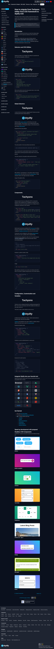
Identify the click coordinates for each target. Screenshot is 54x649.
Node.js (31, 613)
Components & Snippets (15, 4)
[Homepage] (5, 1)
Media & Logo (3, 639)
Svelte (6, 615)
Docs (9, 4)
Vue (16, 615)
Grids (42, 624)
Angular (2, 613)
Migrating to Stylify (36, 609)
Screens (20, 418)
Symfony (9, 615)
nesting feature (33, 173)
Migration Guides (4, 618)
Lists (45, 624)
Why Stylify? (23, 4)
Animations (3, 624)
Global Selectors (22, 423)
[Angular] (36, 386)
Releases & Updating (44, 609)
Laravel (21, 613)
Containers (24, 624)
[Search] (42, 4)
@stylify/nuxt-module (22, 630)
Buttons (20, 624)
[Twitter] (48, 1)
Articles (7, 624)
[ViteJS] (36, 393)
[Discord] (47, 1)
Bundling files (22, 609)
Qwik (38, 613)
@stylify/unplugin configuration (28, 414)
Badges (11, 624)
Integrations (3, 612)
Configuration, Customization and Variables (47, 20)
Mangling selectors (29, 609)
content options (22, 126)
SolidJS (2, 615)
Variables (16, 321)
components (20, 41)
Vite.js (13, 615)
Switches (20, 626)
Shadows (16, 626)
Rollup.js (49, 613)
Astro (6, 613)
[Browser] (19, 382)
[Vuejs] (27, 386)
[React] (19, 386)
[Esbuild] (36, 397)
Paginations (11, 626)
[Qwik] (27, 393)
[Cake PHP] (27, 405)
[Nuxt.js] (36, 382)
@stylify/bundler (9, 630)
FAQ (38, 4)
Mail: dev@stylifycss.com (16, 639)
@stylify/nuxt (16, 630)
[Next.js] (27, 382)
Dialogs (29, 624)
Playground (35, 4)
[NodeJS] (19, 401)
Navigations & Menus (4, 626)
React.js (42, 613)
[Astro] (27, 389)
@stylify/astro (3, 630)
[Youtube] (51, 1)
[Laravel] (36, 401)
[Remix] (36, 389)
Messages (49, 624)
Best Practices (8, 609)
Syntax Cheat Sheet (15, 609)
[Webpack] (19, 397)
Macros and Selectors (23, 420)
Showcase (28, 4)
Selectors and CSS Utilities (46, 13)
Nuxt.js (35, 613)
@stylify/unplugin (36, 630)
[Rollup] (27, 397)
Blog (31, 4)
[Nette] (19, 405)
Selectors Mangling (22, 424)
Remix (45, 613)
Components (32, 227)
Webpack (19, 615)
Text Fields (25, 626)
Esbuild (17, 613)
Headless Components (23, 230)
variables (16, 41)
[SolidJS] (19, 393)
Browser (9, 613)
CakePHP (13, 613)
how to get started (23, 413)
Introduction (44, 11)
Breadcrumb (16, 624)
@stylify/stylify (30, 630)
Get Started (3, 607)
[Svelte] (19, 389)
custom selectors (27, 41)
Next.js (28, 613)
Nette (25, 613)
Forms (39, 624)
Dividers (32, 624)
